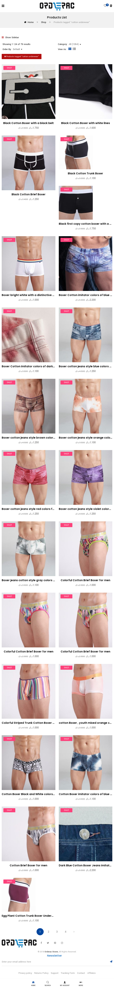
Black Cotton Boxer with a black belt (28, 123)
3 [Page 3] (57, 931)
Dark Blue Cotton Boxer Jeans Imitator (85, 865)
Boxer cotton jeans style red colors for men (32, 509)
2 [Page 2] (48, 931)
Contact (81, 973)
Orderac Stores (51, 951)
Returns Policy (41, 973)
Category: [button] (69, 44)
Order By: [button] (12, 49)
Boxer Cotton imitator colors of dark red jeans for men (40, 366)
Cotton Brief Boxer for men (28, 865)
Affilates (91, 973)
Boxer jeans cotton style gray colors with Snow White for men (45, 580)
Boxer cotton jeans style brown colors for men (34, 438)
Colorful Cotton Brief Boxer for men (85, 580)
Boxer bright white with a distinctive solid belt (33, 295)
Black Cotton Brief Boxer (29, 194)
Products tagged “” (21, 56)
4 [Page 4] (65, 931)
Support (54, 973)
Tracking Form (68, 973)
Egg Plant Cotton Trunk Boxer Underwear (30, 916)
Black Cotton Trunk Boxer (85, 173)
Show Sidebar (10, 37)
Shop (43, 22)
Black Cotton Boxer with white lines (85, 123)
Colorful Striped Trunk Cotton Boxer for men (33, 723)
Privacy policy (25, 973)
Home (31, 22)
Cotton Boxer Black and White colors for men (33, 794)
